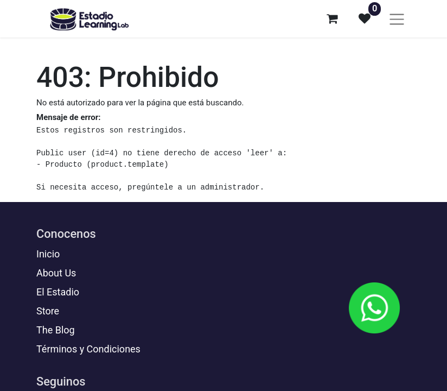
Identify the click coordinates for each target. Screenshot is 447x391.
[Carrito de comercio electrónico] (332, 18)
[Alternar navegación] (397, 18)
